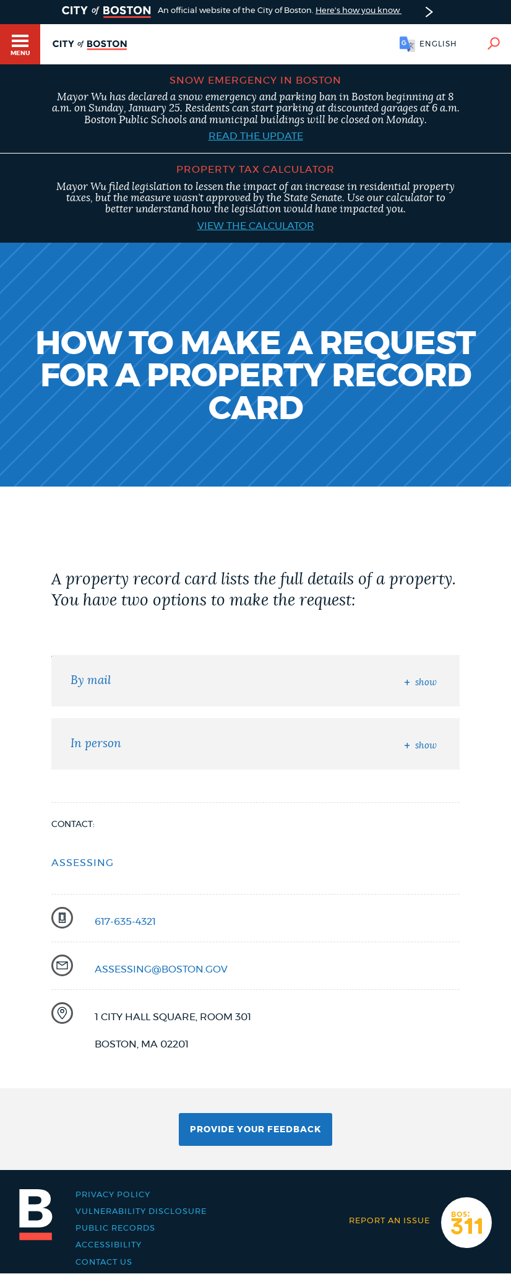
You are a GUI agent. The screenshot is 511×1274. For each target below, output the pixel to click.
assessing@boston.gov (161, 969)
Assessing (82, 863)
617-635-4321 (125, 922)
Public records (115, 1228)
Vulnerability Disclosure (141, 1212)
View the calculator (255, 226)
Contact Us (103, 1263)
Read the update (255, 136)
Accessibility (108, 1245)
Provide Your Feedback (255, 1129)
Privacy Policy (112, 1195)
